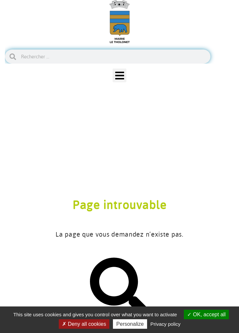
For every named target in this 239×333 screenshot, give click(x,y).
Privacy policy (165, 324)
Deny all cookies (84, 324)
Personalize (130, 324)
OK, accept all (206, 314)
